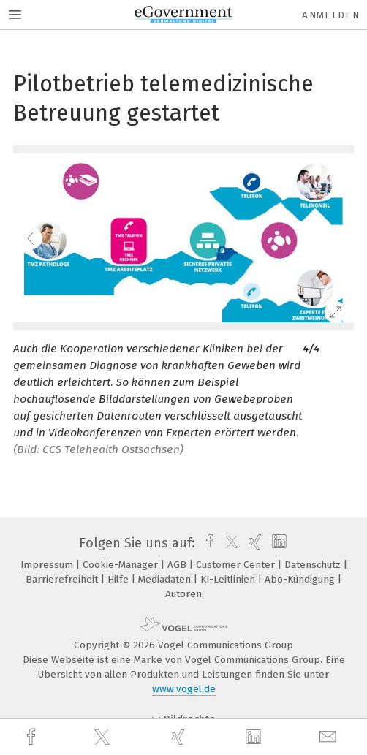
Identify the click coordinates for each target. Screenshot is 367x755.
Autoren (183, 594)
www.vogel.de (184, 689)
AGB (178, 564)
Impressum (48, 564)
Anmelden (331, 15)
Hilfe (119, 579)
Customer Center (237, 564)
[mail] (329, 737)
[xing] (180, 737)
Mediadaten (166, 579)
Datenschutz (314, 564)
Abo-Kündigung (301, 579)
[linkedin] (255, 737)
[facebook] (33, 737)
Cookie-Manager (122, 564)
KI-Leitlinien (229, 579)
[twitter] (104, 737)
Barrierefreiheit (63, 579)
